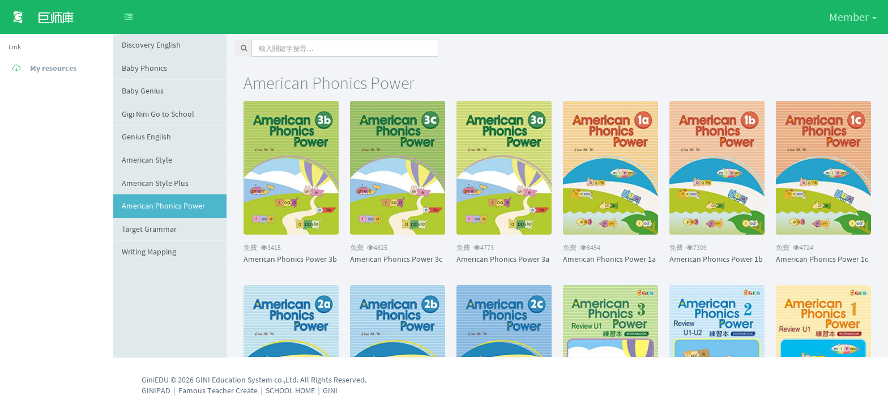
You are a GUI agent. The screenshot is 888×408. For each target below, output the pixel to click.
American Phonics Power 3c (396, 259)
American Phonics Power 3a (502, 259)
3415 (262, 247)
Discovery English (151, 45)
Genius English (146, 136)
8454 (581, 247)
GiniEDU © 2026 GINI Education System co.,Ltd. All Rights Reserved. (254, 380)
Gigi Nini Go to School (158, 114)
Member (853, 17)
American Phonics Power (163, 206)
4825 (368, 247)
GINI (330, 390)
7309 (688, 247)
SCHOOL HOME (290, 390)
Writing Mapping (149, 251)
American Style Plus (155, 183)
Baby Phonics (144, 68)
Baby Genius (143, 91)
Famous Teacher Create (218, 390)
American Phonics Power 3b (290, 259)
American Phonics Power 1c (822, 259)
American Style (147, 160)
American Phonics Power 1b (716, 259)
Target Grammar (149, 229)
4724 (794, 247)
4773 (475, 247)
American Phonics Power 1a (609, 259)
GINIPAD (156, 390)
